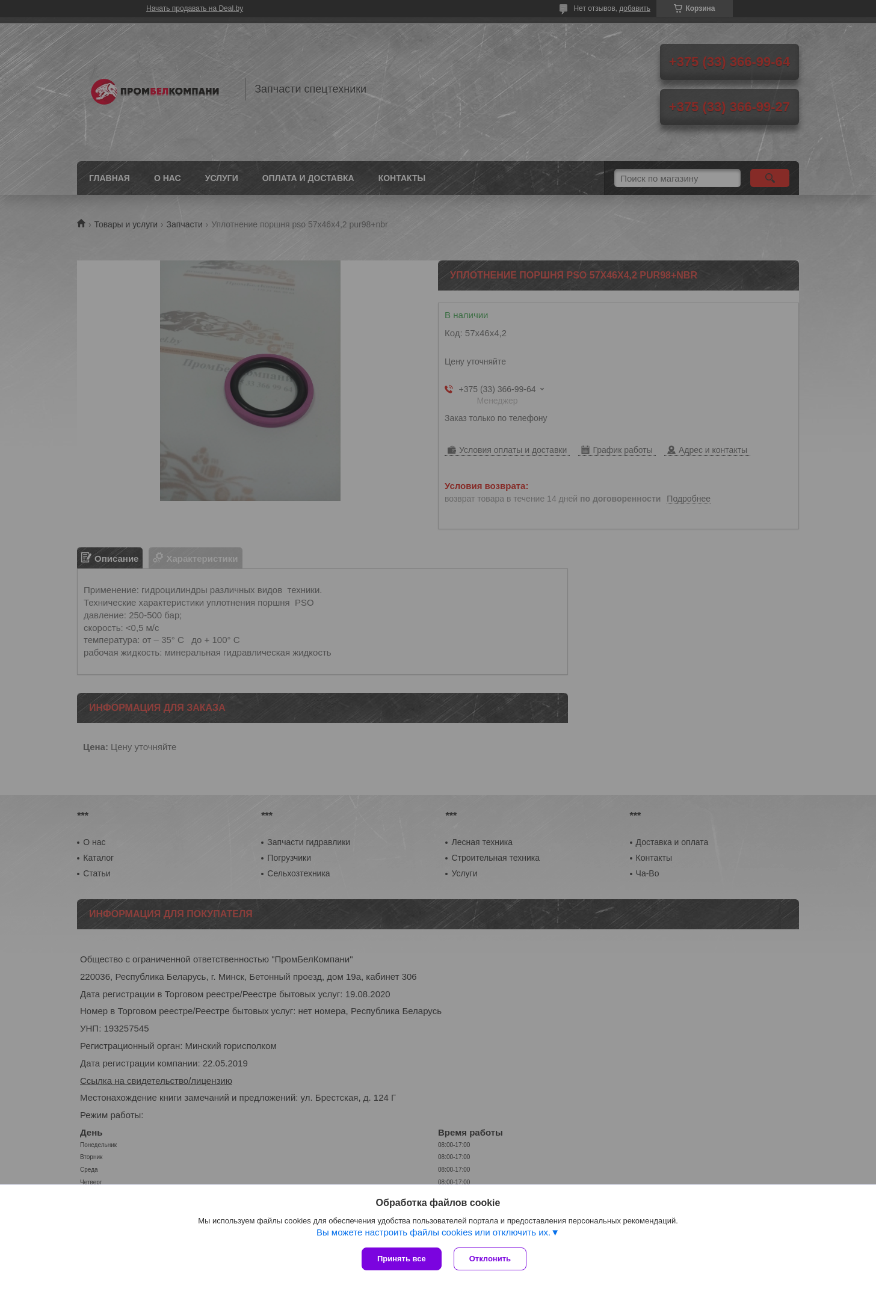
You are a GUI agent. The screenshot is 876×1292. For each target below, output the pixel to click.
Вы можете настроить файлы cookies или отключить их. (433, 1232)
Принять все (401, 1258)
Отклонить (490, 1258)
